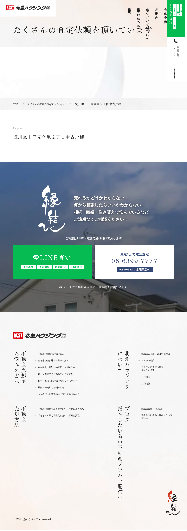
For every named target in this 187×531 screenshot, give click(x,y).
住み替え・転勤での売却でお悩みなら (59, 368)
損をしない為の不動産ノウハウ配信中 (157, 418)
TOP (16, 104)
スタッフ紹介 (148, 361)
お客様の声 (156, 10)
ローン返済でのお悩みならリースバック (60, 381)
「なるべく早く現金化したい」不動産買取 (61, 416)
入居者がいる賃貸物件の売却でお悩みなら (61, 395)
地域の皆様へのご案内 (153, 409)
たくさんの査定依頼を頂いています (54, 104)
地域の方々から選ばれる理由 (157, 354)
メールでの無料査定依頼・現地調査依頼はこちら (95, 287)
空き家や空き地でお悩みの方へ (55, 361)
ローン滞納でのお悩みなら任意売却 (58, 374)
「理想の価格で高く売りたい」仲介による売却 (64, 409)
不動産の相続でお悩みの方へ (54, 354)
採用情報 (146, 385)
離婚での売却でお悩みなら (53, 388)
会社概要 (146, 378)
